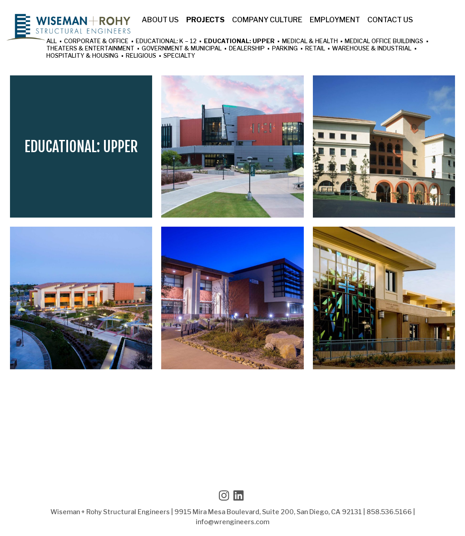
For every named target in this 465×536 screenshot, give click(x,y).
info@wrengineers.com (232, 522)
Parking (285, 49)
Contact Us (390, 20)
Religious (141, 56)
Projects (205, 20)
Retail (315, 49)
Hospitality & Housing (82, 56)
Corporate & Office (96, 42)
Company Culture (267, 20)
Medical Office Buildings (384, 42)
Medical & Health (310, 42)
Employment (335, 20)
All (51, 42)
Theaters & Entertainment (90, 49)
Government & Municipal (182, 49)
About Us (160, 20)
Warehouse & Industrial (371, 49)
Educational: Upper (239, 42)
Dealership (247, 49)
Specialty (179, 56)
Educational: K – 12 (166, 42)
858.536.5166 (389, 512)
